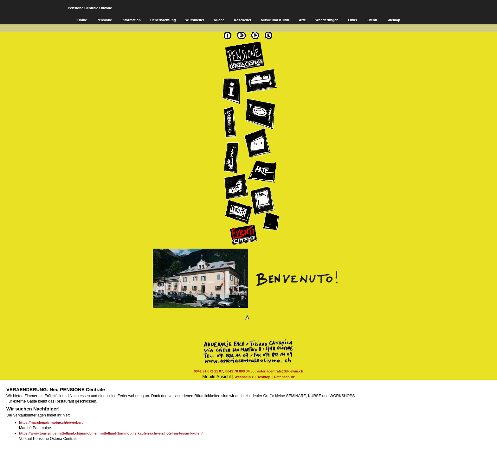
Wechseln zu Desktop (252, 377)
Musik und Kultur (275, 20)
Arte (302, 20)
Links (352, 20)
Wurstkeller (194, 20)
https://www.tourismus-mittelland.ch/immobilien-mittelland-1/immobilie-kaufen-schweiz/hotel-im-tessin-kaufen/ (111, 433)
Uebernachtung (163, 20)
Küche (219, 20)
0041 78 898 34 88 (240, 371)
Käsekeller (242, 20)
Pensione (104, 20)
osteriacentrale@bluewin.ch (280, 371)
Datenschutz (284, 377)
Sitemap (393, 20)
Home (82, 20)
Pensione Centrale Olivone (90, 8)
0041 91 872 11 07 (208, 371)
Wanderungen (327, 20)
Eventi (372, 20)
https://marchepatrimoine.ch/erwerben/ (51, 422)
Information (131, 20)
